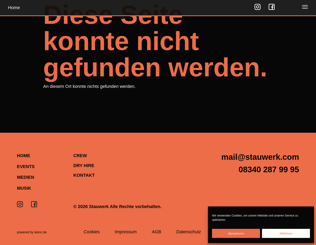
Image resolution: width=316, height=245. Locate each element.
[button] (269, 169)
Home (14, 7)
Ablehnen (286, 233)
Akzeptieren (236, 233)
